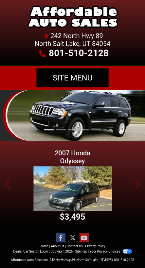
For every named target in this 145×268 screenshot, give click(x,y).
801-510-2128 (79, 53)
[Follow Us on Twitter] (72, 238)
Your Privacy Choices (111, 251)
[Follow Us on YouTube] (84, 238)
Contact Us (75, 246)
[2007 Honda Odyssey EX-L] (72, 188)
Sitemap (81, 251)
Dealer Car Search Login (30, 251)
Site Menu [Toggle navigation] (73, 77)
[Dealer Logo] (72, 18)
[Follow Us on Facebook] (60, 238)
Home (44, 246)
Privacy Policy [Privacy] (95, 246)
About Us (57, 246)
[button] (8, 184)
